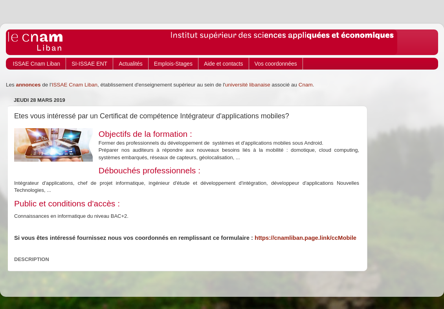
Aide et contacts (223, 64)
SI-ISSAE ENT (89, 64)
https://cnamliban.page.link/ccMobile (305, 238)
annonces (28, 85)
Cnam (306, 85)
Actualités (131, 64)
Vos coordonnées (276, 64)
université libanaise (247, 85)
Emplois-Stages (173, 64)
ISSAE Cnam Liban (37, 64)
